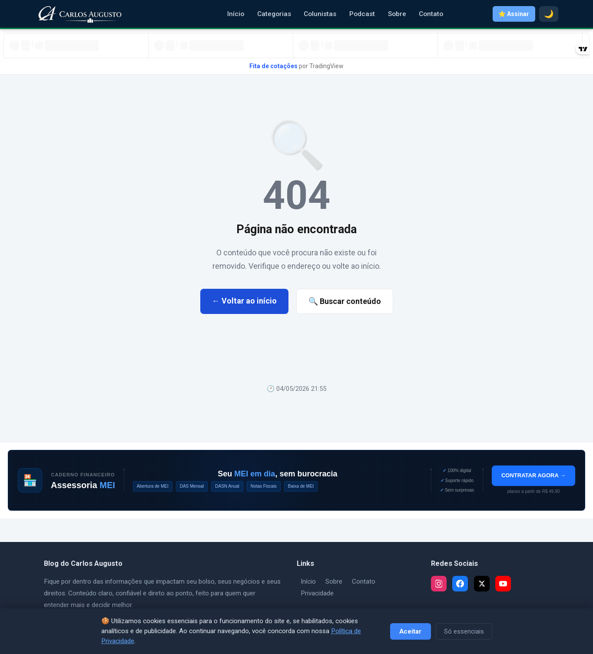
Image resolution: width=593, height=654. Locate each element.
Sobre (397, 14)
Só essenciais (464, 631)
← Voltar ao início (244, 300)
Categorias (274, 14)
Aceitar (410, 631)
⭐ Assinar (513, 13)
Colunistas (320, 14)
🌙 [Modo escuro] (548, 14)
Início (235, 14)
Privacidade (317, 593)
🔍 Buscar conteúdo (344, 301)
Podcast (362, 14)
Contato (431, 14)
